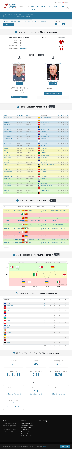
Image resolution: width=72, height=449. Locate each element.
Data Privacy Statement (26, 435)
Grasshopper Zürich (45, 188)
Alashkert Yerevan (45, 129)
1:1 (38, 210)
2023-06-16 (6, 236)
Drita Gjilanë (44, 143)
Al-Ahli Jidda (43, 152)
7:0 (38, 232)
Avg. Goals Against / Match (58, 371)
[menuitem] (38, 262)
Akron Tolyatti (44, 157)
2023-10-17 (6, 218)
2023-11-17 (6, 214)
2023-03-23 (6, 242)
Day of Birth (20, 115)
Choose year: (57, 21)
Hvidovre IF (43, 138)
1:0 (38, 239)
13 (44, 305)
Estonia (8, 342)
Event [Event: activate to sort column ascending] (42, 206)
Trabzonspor (44, 148)
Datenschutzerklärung (25, 433)
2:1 (38, 242)
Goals (36, 360)
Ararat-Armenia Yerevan (46, 120)
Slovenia (8, 325)
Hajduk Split (43, 181)
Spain (8, 337)
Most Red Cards (13, 400)
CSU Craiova (44, 127)
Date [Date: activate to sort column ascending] (5, 206)
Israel (8, 327)
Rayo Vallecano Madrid (46, 117)
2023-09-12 (6, 224)
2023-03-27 (6, 239)
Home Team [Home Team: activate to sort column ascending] (21, 206)
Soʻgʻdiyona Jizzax (45, 190)
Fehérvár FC (43, 131)
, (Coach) (19, 63)
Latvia (8, 340)
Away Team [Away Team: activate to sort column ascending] (28, 206)
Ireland (8, 330)
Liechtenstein (10, 305)
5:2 (38, 214)
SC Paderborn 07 (45, 122)
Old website (58, 2)
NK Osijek (43, 124)
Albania (8, 308)
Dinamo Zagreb (44, 134)
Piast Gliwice (44, 176)
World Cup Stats (9, 24)
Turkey (8, 320)
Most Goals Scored (13, 388)
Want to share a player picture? (27, 431)
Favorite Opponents (40, 21)
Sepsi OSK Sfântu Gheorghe (47, 164)
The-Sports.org (23, 48)
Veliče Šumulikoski (13, 407)
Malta (8, 315)
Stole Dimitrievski (36, 394)
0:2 (38, 224)
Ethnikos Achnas (44, 141)
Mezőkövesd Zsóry (45, 174)
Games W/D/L (13, 371)
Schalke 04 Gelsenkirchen (46, 167)
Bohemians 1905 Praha (46, 185)
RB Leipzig (43, 150)
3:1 (38, 218)
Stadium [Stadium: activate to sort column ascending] (53, 206)
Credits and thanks (25, 429)
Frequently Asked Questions (27, 425)
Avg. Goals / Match (36, 371)
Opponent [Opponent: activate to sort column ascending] (6, 299)
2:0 (38, 220)
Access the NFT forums (26, 427)
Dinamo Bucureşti (45, 136)
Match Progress (29, 21)
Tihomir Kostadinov (58, 394)
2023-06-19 (6, 232)
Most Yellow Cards (58, 388)
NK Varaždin (44, 162)
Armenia (8, 303)
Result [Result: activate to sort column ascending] (38, 206)
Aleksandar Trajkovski (13, 394)
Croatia (8, 313)
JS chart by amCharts (63, 284)
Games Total (13, 360)
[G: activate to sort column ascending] (66, 300)
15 (44, 303)
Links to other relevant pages (27, 423)
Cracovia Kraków (45, 155)
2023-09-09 (6, 228)
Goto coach (19, 97)
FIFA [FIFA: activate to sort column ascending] (67, 206)
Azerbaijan (9, 318)
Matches (20, 21)
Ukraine (8, 335)
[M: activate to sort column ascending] (45, 300)
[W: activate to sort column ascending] (50, 300)
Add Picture (19, 83)
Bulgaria (8, 310)
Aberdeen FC (44, 178)
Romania (9, 332)
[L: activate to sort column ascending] (60, 300)
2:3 (38, 236)
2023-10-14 (6, 220)
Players (13, 21)
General (6, 21)
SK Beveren (43, 192)
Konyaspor (43, 169)
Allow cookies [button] (65, 446)
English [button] (65, 2)
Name (5, 115)
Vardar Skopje (44, 145)
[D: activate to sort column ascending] (54, 300)
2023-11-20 (6, 210)
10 (44, 308)
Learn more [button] (45, 446)
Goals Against (58, 360)
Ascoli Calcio (44, 183)
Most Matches (36, 388)
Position (28, 115)
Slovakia (8, 322)
